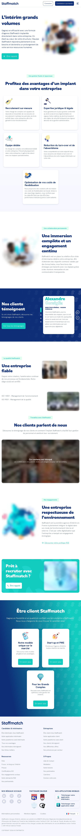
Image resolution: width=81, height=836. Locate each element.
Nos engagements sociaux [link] (11, 775)
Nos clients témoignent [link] (51, 743)
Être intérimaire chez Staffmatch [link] (13, 733)
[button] (77, 3)
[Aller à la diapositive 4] (41, 322)
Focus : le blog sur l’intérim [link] (11, 764)
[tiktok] (19, 796)
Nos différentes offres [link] (50, 747)
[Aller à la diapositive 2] (41, 315)
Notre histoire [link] (48, 768)
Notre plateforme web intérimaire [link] (13, 740)
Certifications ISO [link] (8, 771)
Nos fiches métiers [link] (8, 750)
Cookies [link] (43, 814)
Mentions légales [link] (30, 814)
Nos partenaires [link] (49, 771)
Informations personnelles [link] (11, 814)
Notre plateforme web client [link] (53, 740)
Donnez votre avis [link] (49, 778)
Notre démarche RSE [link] (9, 778)
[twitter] (12, 801)
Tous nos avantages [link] (9, 743)
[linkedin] (4, 796)
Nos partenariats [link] (7, 781)
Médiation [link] (46, 764)
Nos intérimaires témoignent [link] (11, 747)
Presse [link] (4, 768)
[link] (10, 3)
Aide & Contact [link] (48, 761)
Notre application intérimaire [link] (11, 736)
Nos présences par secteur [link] (53, 750)
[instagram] (12, 796)
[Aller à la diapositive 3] (41, 318)
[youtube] (19, 801)
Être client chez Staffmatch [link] (52, 733)
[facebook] (4, 801)
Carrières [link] (46, 775)
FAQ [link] (3, 761)
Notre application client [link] (51, 736)
